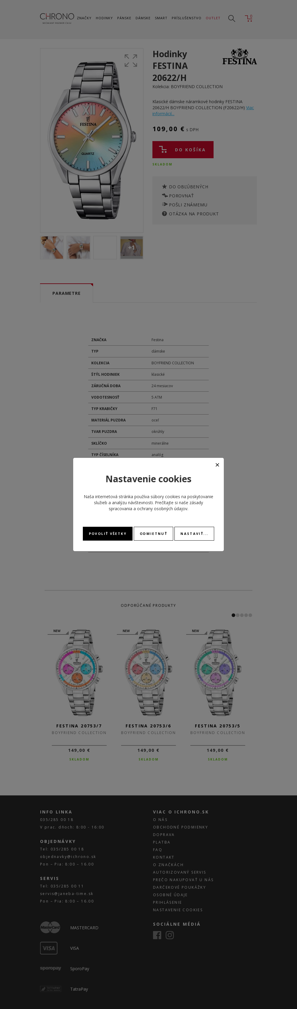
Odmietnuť (153, 533)
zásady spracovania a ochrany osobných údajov (156, 505)
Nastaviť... (194, 533)
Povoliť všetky (108, 533)
